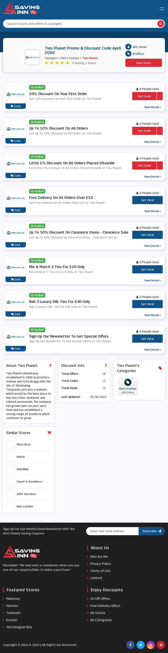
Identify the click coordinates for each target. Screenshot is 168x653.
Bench (16, 457)
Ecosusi (10, 620)
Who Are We (97, 557)
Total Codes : (70, 380)
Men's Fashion (70, 58)
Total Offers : (70, 373)
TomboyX (11, 613)
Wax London (20, 506)
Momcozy (11, 599)
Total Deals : (70, 388)
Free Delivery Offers (103, 606)
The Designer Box (17, 627)
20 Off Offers (98, 599)
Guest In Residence (24, 482)
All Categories (99, 620)
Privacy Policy (99, 564)
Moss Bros (19, 444)
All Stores (96, 613)
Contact (95, 578)
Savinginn (51, 58)
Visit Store (143, 63)
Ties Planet (90, 58)
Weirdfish (17, 469)
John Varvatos (21, 494)
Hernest (10, 606)
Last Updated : (71, 397)
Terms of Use (98, 571)
